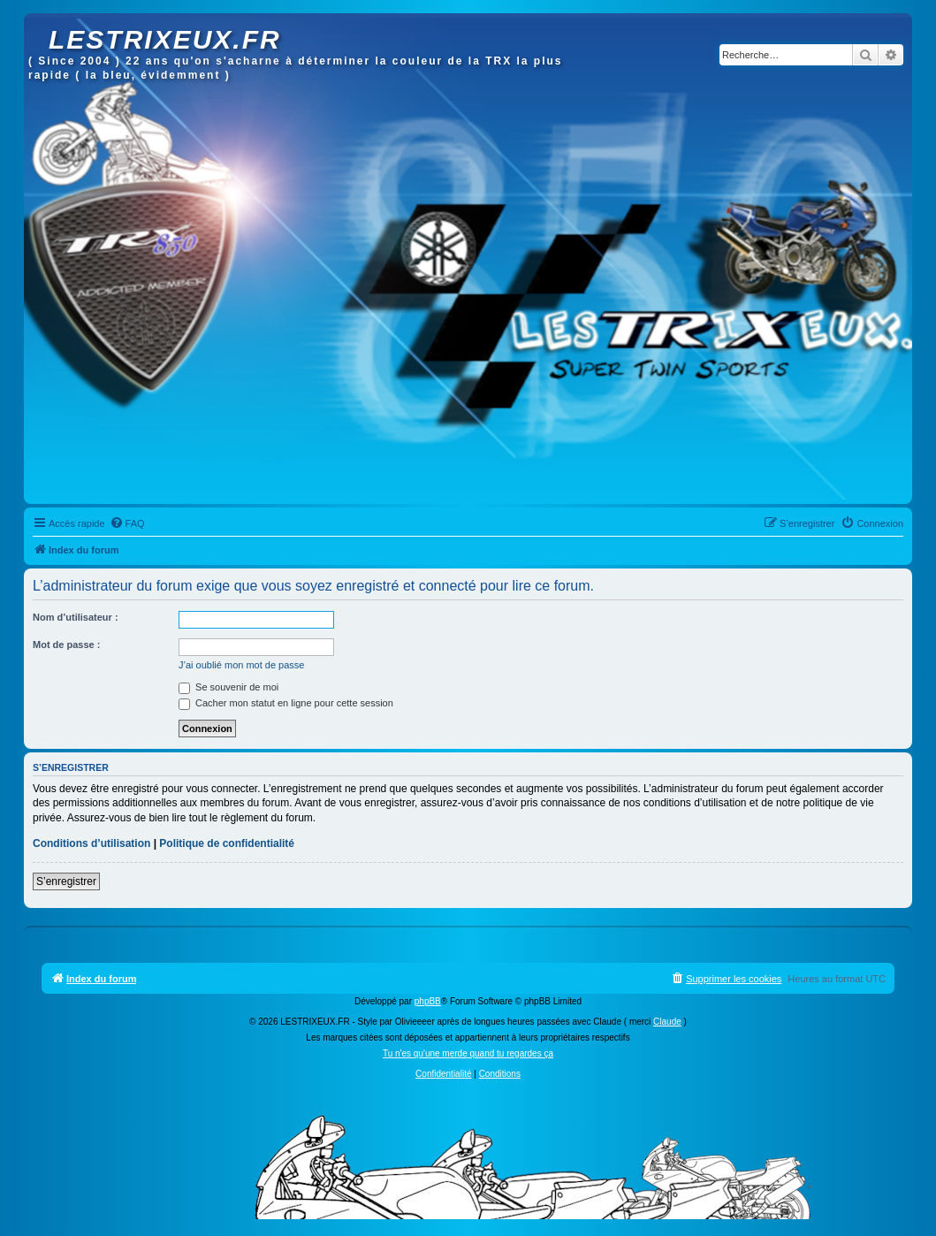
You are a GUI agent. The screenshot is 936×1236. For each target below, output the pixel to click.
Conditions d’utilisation (91, 843)
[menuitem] (127, 523)
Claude (667, 1021)
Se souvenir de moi (228, 687)
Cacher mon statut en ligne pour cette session (286, 703)
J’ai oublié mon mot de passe (241, 665)
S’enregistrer (66, 881)
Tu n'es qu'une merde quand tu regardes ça (468, 1053)
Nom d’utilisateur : (75, 617)
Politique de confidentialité (226, 843)
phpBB (428, 1001)
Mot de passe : (66, 644)
